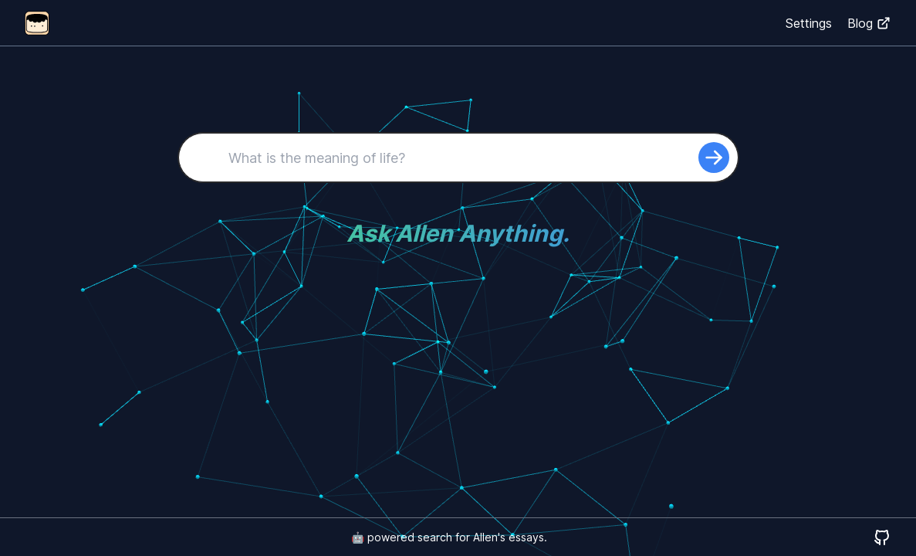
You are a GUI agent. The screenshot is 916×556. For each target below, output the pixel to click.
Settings (809, 23)
